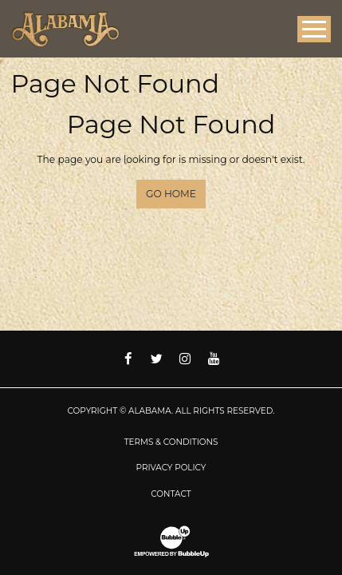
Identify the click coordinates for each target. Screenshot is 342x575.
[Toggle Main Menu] (314, 29)
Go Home (171, 194)
